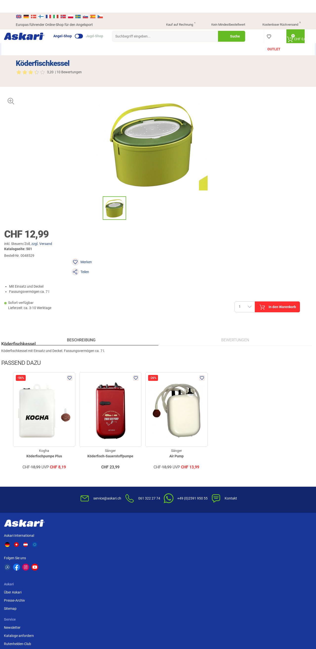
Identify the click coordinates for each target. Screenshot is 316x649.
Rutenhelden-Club (126, 481)
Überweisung (268, 465)
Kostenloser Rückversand (277, 12)
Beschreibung (87, 252)
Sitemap (79, 481)
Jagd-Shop (106, 24)
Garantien (168, 498)
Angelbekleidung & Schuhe (213, 39)
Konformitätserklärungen (180, 506)
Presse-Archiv (83, 473)
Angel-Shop (74, 24)
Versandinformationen (56, 623)
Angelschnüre (125, 39)
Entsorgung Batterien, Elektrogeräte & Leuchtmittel (226, 494)
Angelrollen (96, 39)
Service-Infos (171, 489)
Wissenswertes (172, 473)
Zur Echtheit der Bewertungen (173, 516)
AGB (212, 465)
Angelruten (69, 39)
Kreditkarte (266, 473)
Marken (248, 39)
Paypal (263, 481)
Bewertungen (229, 252)
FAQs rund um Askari (177, 465)
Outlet (270, 39)
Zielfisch (183, 39)
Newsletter (121, 465)
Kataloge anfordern (127, 473)
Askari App (121, 489)
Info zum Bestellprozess (179, 481)
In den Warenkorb (266, 157)
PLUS (291, 39)
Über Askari (81, 465)
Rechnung (265, 489)
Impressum (218, 508)
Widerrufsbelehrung (224, 473)
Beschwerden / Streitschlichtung (222, 518)
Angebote (44, 39)
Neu (24, 39)
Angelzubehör (156, 39)
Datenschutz (219, 481)
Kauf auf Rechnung (176, 12)
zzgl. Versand (203, 115)
